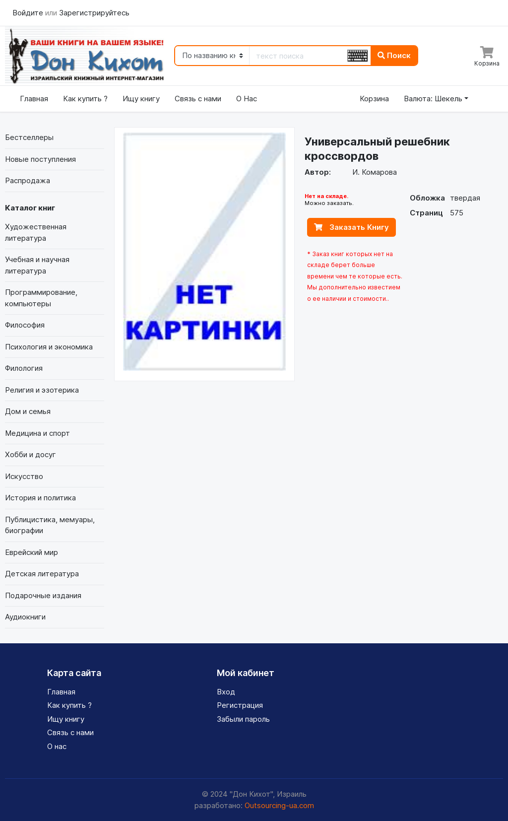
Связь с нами (198, 98)
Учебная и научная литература (37, 265)
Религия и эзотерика (42, 390)
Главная (34, 98)
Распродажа (27, 180)
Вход (226, 691)
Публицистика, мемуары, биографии (50, 525)
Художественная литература (35, 232)
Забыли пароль (243, 719)
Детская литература (42, 573)
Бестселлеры (29, 137)
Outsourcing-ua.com (279, 805)
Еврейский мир (31, 552)
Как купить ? (85, 98)
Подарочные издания (43, 595)
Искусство (24, 476)
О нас (56, 746)
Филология (24, 368)
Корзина (374, 98)
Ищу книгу (141, 98)
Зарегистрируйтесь (94, 12)
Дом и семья (28, 411)
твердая (465, 198)
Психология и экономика (49, 346)
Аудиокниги (25, 616)
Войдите (28, 12)
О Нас (246, 98)
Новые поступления (40, 159)
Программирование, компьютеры (41, 297)
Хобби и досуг (30, 454)
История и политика (40, 497)
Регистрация (240, 705)
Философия (25, 325)
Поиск (394, 55)
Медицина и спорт (37, 433)
